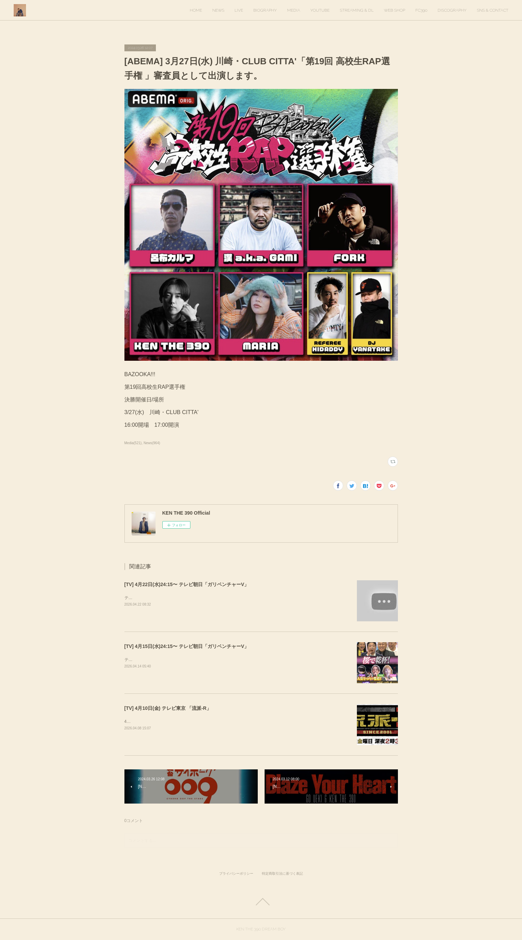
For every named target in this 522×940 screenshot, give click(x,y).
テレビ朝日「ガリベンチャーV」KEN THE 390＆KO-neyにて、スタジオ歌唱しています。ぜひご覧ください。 (225, 597)
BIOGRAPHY (265, 10)
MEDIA (293, 10)
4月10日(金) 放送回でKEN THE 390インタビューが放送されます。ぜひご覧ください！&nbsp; (210, 721)
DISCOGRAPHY (452, 10)
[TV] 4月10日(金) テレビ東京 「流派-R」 (167, 708)
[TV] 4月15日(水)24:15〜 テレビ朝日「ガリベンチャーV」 (186, 646)
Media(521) (133, 443)
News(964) (152, 443)
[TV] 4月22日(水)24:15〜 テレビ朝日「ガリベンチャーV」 (186, 584)
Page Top (261, 901)
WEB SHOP (394, 10)
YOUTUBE (320, 10)
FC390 (421, 10)
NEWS (218, 10)
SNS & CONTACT (492, 10)
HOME (196, 10)
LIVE (239, 10)
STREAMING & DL (357, 10)
